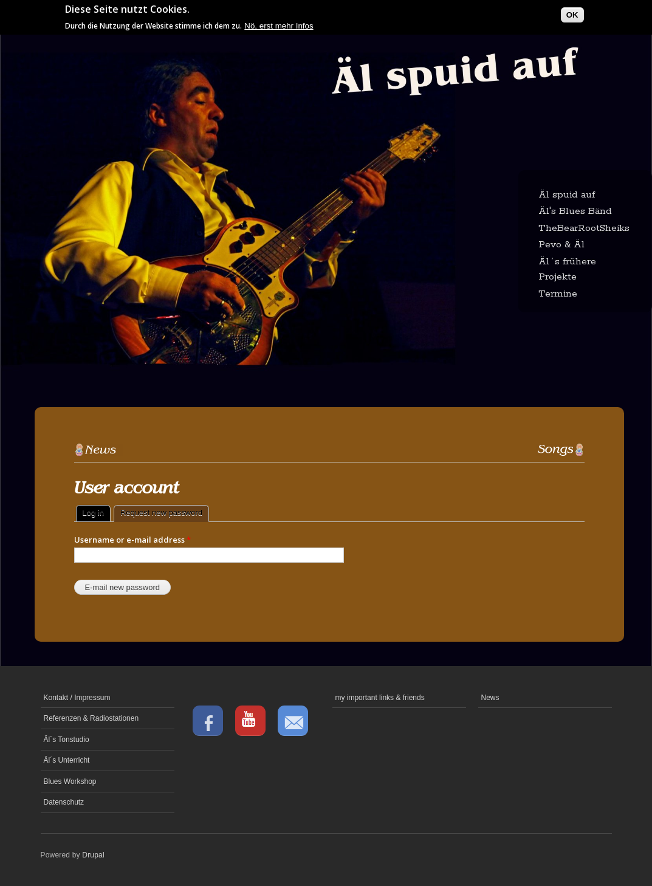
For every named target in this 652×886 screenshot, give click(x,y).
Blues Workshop (70, 781)
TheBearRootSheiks (584, 228)
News (490, 697)
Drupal (93, 855)
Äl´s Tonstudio (66, 739)
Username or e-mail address (132, 539)
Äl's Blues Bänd (575, 211)
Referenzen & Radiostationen (91, 718)
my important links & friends (380, 697)
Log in (93, 512)
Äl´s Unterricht (67, 760)
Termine (557, 293)
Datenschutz (64, 802)
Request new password (164, 511)
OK (572, 13)
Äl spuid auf (566, 194)
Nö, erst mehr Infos (278, 24)
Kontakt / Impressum (77, 697)
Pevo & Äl (561, 244)
